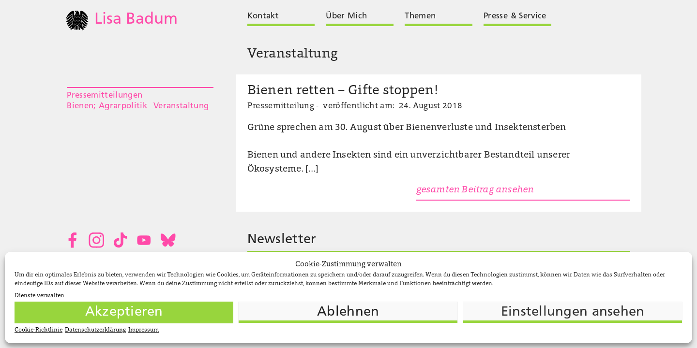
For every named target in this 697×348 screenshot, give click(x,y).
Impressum (143, 330)
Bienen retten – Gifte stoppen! (342, 91)
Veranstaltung (181, 106)
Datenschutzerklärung (95, 330)
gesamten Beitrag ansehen (475, 190)
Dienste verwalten (39, 296)
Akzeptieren (124, 312)
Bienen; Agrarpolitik (107, 106)
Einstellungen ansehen (573, 312)
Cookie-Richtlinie (38, 330)
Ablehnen (348, 312)
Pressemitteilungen (104, 95)
